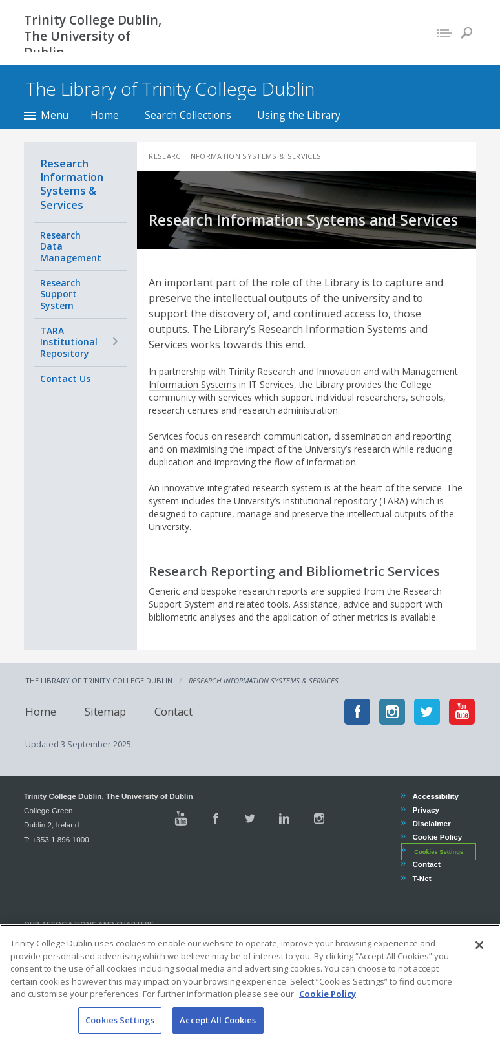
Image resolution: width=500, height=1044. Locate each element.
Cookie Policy (436, 837)
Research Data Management (70, 246)
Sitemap (104, 711)
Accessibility (435, 796)
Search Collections (188, 115)
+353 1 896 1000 (60, 839)
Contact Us (65, 378)
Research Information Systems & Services (71, 184)
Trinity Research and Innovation (296, 371)
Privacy (425, 809)
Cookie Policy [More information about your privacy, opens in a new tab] (327, 1008)
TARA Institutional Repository (69, 342)
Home (104, 115)
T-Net (421, 878)
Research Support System (60, 294)
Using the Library (298, 115)
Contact (172, 711)
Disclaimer (430, 823)
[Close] (479, 960)
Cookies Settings (438, 851)
